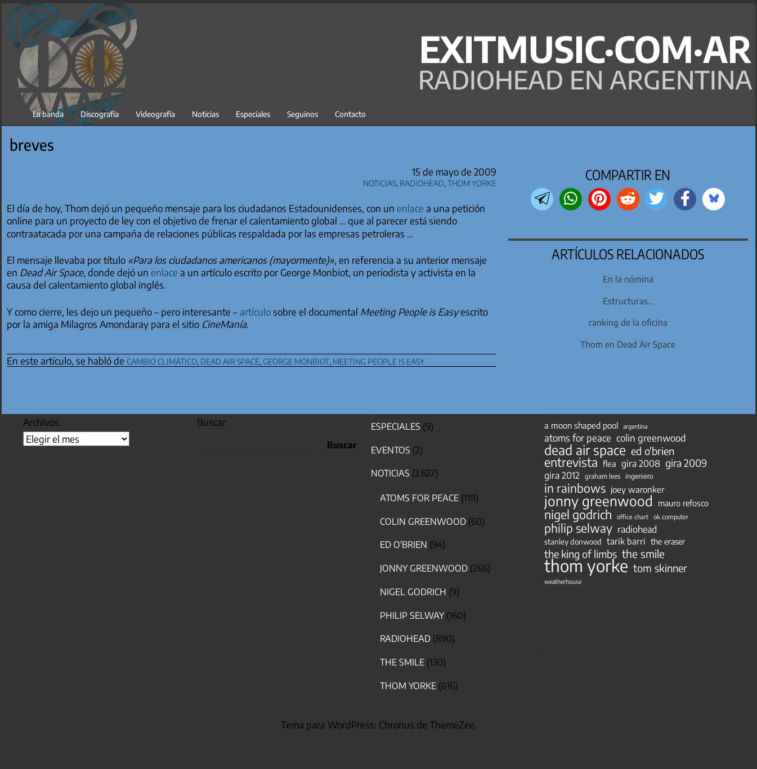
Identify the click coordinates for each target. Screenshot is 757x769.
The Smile (402, 662)
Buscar (211, 422)
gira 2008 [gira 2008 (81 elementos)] (640, 463)
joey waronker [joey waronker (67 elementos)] (637, 489)
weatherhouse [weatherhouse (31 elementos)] (562, 581)
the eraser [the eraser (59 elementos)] (668, 541)
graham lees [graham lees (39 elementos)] (602, 476)
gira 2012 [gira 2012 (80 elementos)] (562, 475)
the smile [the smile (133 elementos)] (643, 553)
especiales (395, 426)
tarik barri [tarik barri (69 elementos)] (626, 541)
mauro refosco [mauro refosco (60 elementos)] (683, 503)
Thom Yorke (471, 181)
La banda (48, 114)
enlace (410, 208)
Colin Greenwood (423, 521)
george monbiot (296, 360)
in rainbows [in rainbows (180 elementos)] (575, 488)
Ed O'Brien (403, 544)
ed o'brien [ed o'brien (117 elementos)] (652, 451)
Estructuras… (628, 300)
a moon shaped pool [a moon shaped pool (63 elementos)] (581, 425)
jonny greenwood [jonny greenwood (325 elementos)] (598, 500)
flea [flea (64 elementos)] (609, 463)
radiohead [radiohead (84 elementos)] (637, 529)
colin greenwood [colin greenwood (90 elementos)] (651, 438)
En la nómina (628, 278)
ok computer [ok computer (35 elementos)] (670, 516)
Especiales (253, 114)
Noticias (205, 114)
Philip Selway (412, 615)
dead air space (229, 360)
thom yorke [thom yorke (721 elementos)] (586, 565)
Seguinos (302, 114)
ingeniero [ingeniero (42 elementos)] (639, 475)
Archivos (41, 422)
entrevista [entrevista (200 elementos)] (571, 462)
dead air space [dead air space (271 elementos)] (585, 450)
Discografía (99, 114)
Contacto (350, 114)
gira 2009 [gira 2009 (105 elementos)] (686, 463)
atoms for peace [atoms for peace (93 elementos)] (577, 437)
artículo (255, 311)
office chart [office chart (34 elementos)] (632, 516)
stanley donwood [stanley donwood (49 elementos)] (573, 541)
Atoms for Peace (419, 497)
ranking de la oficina (628, 322)
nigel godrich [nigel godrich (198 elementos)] (578, 514)
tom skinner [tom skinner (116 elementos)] (660, 568)
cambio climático (162, 360)
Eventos (390, 450)
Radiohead (422, 181)
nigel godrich (413, 591)
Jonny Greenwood (424, 568)
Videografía (155, 114)
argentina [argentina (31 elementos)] (635, 426)
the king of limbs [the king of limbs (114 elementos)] (580, 554)
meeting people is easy (378, 360)
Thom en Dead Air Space (627, 344)
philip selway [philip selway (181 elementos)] (578, 528)
